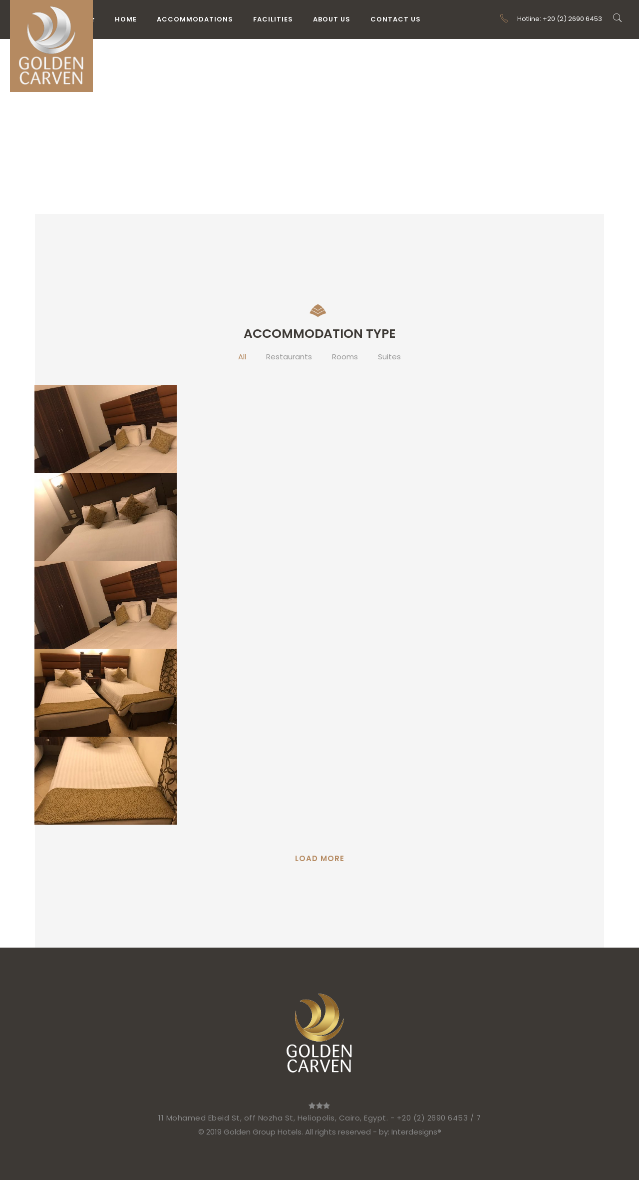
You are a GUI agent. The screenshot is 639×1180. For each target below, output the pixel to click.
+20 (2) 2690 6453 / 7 (439, 1118)
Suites (389, 356)
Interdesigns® (416, 1132)
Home (126, 19)
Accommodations (195, 19)
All (242, 356)
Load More (319, 858)
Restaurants (289, 356)
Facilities (273, 19)
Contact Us (395, 19)
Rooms (345, 356)
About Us (331, 19)
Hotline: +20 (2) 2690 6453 (550, 18)
